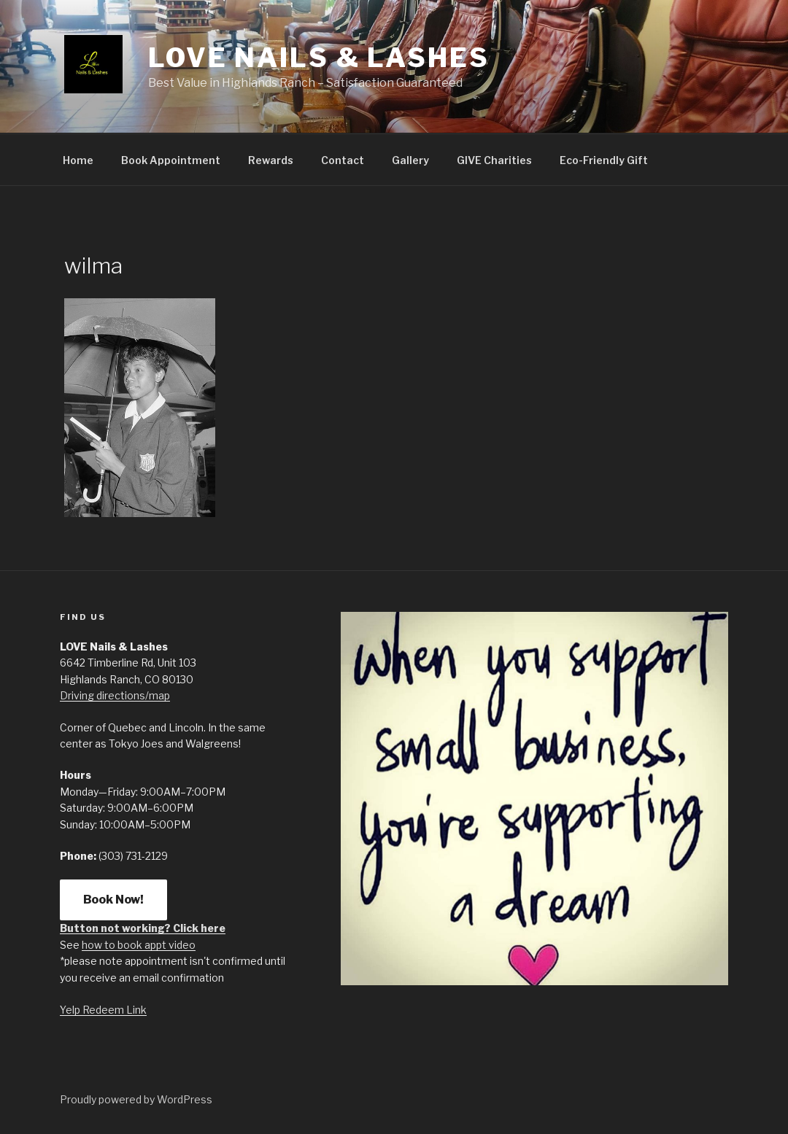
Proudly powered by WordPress (136, 1099)
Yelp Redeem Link (103, 1009)
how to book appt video (139, 945)
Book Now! (113, 899)
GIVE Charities (494, 160)
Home (78, 160)
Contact (342, 160)
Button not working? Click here (142, 928)
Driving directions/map (115, 695)
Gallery (410, 160)
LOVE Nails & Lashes (319, 58)
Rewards (270, 160)
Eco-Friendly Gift (604, 160)
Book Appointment (170, 160)
